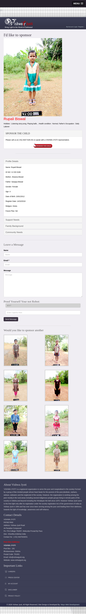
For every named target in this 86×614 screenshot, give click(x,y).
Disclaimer (12, 590)
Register (81, 26)
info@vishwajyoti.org (17, 557)
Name (6, 250)
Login (76, 26)
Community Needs (14, 232)
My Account (69, 26)
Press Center (13, 577)
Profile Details (12, 161)
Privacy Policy (14, 596)
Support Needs (12, 220)
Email (6, 260)
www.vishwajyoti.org (18, 560)
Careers (11, 571)
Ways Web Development (70, 605)
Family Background (14, 226)
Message (7, 270)
